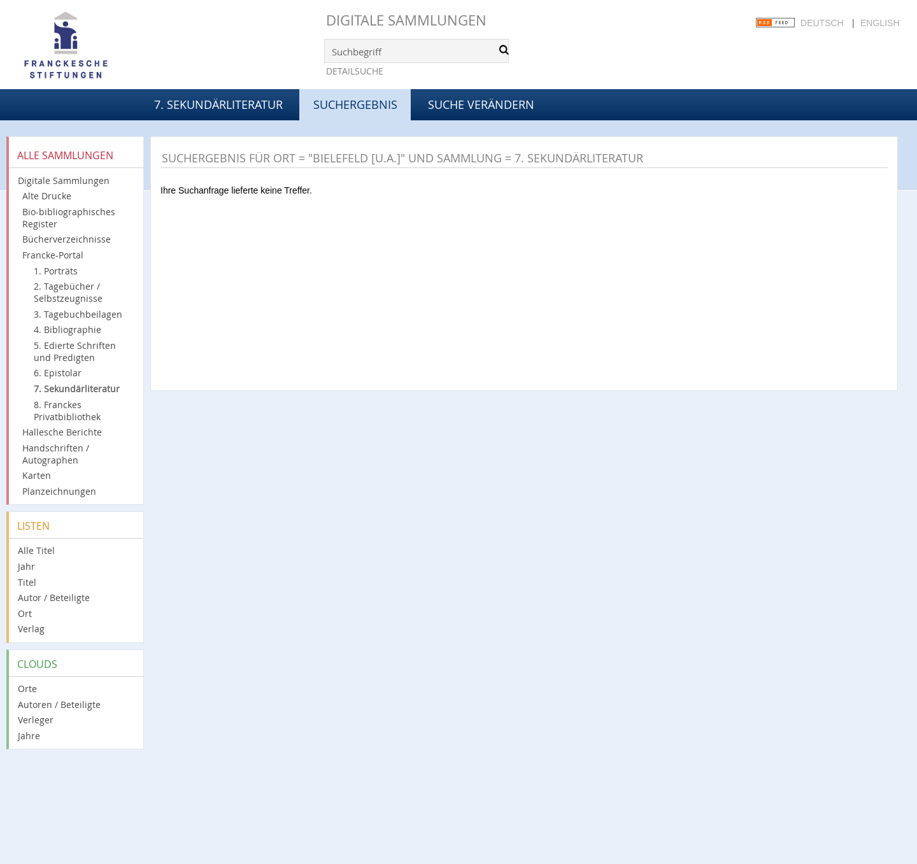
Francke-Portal (52, 255)
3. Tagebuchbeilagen (78, 314)
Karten (36, 475)
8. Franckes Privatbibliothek (67, 411)
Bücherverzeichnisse (66, 239)
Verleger (35, 720)
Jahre (29, 736)
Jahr (26, 566)
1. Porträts (56, 271)
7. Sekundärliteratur (218, 104)
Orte (27, 689)
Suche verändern (481, 104)
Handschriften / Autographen (55, 454)
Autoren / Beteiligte (59, 704)
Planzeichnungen (59, 491)
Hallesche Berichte (62, 432)
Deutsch (822, 23)
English (879, 23)
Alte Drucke (46, 196)
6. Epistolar (58, 373)
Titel (27, 582)
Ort (25, 613)
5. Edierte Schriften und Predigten (75, 351)
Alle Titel (36, 550)
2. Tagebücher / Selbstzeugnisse (68, 292)
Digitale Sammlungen (406, 20)
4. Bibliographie (67, 329)
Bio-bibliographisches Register (68, 218)
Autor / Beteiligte (54, 597)
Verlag (31, 629)
